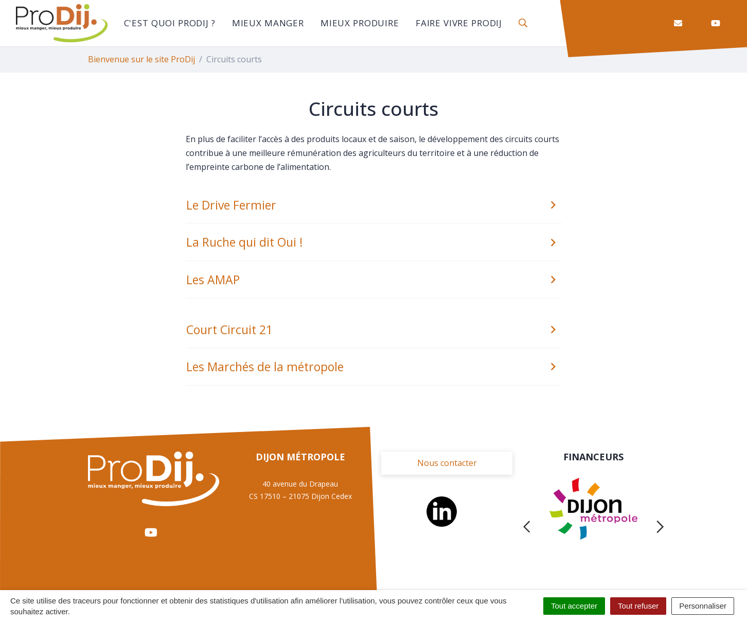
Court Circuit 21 (372, 329)
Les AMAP (372, 279)
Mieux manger (268, 23)
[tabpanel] (593, 526)
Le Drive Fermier (372, 205)
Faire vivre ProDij (459, 23)
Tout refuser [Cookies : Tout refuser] (638, 605)
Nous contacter (447, 463)
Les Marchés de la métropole (372, 366)
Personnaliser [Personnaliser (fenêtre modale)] (702, 605)
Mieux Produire (360, 23)
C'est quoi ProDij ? (170, 23)
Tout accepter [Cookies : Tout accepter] (574, 605)
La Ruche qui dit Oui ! (372, 242)
